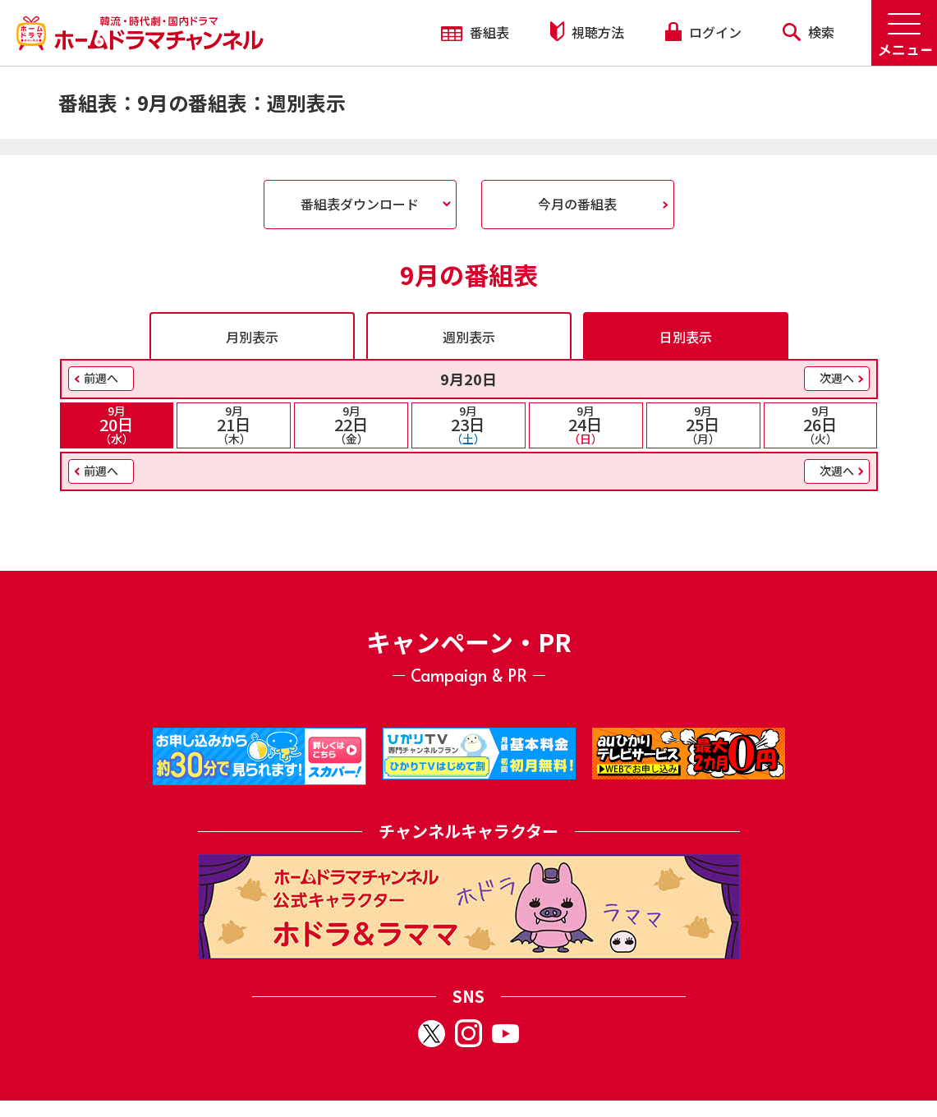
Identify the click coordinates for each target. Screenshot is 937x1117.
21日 (233, 424)
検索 (808, 32)
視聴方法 (587, 31)
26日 (821, 424)
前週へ (101, 378)
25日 (703, 424)
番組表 (475, 32)
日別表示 (685, 337)
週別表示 (469, 337)
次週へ (837, 378)
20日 (117, 424)
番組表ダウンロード (360, 204)
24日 (586, 424)
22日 (351, 424)
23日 (468, 424)
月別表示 (252, 337)
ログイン (703, 32)
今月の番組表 (577, 204)
